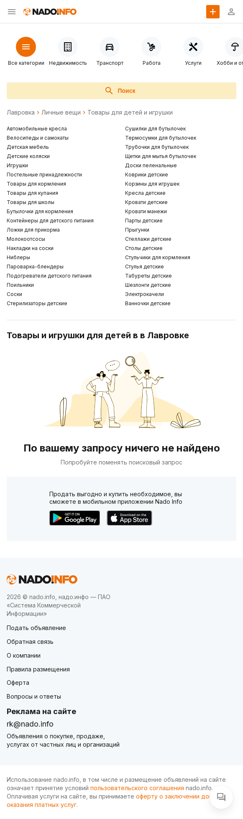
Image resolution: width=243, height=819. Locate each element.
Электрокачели (144, 294)
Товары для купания (32, 193)
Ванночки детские (148, 303)
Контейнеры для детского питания (50, 220)
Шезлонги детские (148, 285)
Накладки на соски (30, 248)
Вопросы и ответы (34, 696)
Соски (14, 294)
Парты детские (144, 220)
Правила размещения (38, 669)
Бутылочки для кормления (40, 211)
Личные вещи (61, 112)
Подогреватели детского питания (49, 276)
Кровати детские (146, 202)
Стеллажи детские (148, 239)
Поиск (119, 91)
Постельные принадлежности (44, 174)
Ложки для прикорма (33, 230)
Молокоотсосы (26, 239)
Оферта (18, 682)
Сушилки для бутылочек (155, 128)
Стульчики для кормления (157, 257)
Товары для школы (30, 202)
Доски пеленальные (151, 165)
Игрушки (17, 165)
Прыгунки (137, 230)
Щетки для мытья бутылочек (160, 156)
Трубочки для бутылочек (157, 147)
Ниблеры (18, 257)
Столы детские (144, 248)
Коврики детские (146, 174)
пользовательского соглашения (137, 787)
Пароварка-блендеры (35, 266)
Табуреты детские (148, 276)
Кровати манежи (146, 211)
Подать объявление (36, 627)
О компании (24, 655)
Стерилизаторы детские (37, 303)
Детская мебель (28, 147)
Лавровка (21, 112)
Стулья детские (144, 266)
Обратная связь (30, 641)
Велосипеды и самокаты (38, 138)
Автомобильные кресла (37, 128)
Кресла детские (145, 193)
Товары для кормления (36, 184)
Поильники (20, 285)
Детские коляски (28, 156)
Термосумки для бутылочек (160, 138)
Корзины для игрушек (152, 184)
